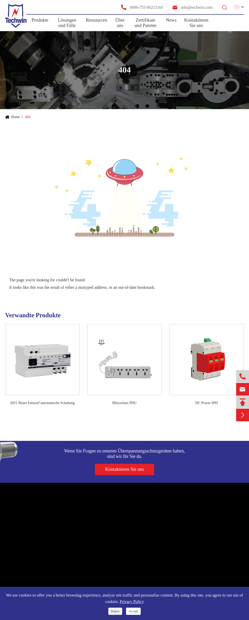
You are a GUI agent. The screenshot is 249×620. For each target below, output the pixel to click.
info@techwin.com (192, 7)
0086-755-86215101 (142, 7)
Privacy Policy (132, 601)
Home (15, 117)
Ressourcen (96, 20)
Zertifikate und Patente (145, 23)
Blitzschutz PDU (124, 403)
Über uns (119, 23)
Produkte (40, 20)
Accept (133, 611)
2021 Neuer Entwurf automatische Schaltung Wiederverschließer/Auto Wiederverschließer (42, 403)
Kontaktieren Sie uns (196, 23)
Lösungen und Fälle (67, 23)
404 (27, 117)
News (171, 20)
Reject (115, 611)
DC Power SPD (206, 403)
